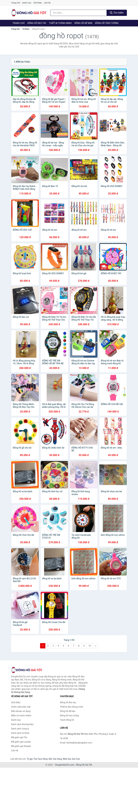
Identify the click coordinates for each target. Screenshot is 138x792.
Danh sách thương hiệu (22, 724)
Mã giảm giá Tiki (19, 737)
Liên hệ (47, 3)
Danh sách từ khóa (20, 733)
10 (89, 646)
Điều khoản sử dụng (21, 711)
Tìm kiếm (117, 12)
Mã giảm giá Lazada (21, 742)
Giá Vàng (57, 759)
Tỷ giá (30, 759)
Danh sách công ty (20, 728)
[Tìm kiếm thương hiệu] (78, 13)
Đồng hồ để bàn (83, 23)
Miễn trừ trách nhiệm (21, 715)
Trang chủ (15, 3)
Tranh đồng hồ (67, 720)
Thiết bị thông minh (60, 23)
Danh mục (26, 3)
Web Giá (67, 759)
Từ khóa (25, 29)
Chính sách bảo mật (21, 707)
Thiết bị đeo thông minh (71, 707)
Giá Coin (76, 759)
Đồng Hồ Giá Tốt (84, 765)
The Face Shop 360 (42, 759)
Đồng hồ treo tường (107, 23)
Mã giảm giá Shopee (21, 746)
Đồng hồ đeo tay (36, 23)
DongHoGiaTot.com (64, 765)
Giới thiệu (37, 3)
